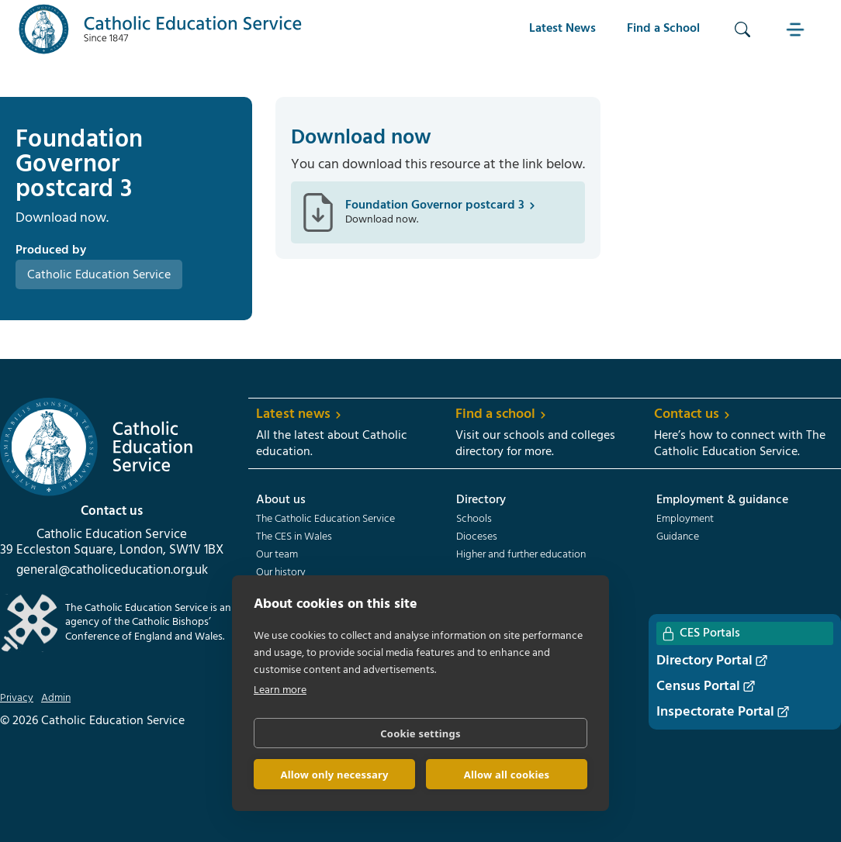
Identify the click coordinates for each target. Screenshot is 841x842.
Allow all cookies (507, 775)
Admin (56, 699)
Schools (474, 519)
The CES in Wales (294, 537)
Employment (685, 519)
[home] (160, 29)
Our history (281, 573)
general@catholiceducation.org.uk (112, 570)
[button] (797, 29)
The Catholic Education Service (325, 519)
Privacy (16, 699)
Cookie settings (420, 733)
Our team (277, 555)
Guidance (677, 537)
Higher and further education (521, 555)
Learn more (280, 690)
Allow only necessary (334, 775)
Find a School (663, 29)
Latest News (562, 29)
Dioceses (476, 537)
